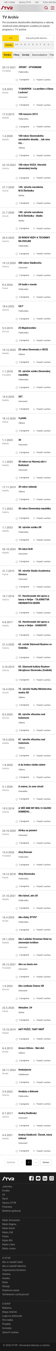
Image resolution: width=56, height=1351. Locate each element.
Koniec (46, 1162)
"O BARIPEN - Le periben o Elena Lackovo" (35, 90)
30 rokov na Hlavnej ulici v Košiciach (32, 463)
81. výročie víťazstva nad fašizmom (31, 741)
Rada (5, 1282)
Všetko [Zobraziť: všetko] (9, 45)
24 (3, 1194)
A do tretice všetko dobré (31, 764)
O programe (22, 79)
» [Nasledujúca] (36, 1162)
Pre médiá (7, 1320)
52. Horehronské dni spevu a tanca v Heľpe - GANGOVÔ (33, 623)
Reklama (6, 1307)
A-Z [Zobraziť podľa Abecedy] (10, 38)
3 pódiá (22, 418)
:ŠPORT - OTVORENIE (30, 67)
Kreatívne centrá (10, 1290)
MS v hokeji (9, 2)
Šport (5, 1198)
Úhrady (6, 1286)
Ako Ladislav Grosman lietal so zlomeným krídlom (35, 941)
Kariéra (6, 1278)
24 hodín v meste (27, 284)
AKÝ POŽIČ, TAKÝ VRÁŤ (31, 1029)
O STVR (6, 1258)
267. (20, 396)
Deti (37, 2)
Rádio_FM (7, 1232)
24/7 (20, 306)
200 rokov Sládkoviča (30, 262)
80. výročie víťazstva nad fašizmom (31, 716)
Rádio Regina (9, 1224)
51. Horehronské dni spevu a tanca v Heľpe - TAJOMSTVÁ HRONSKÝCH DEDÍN (33, 599)
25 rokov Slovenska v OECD (33, 349)
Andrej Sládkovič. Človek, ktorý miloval (35, 1136)
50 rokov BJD (25, 549)
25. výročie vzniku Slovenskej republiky (34, 373)
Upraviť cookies (10, 1332)
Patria (5, 1236)
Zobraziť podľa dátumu (36, 38)
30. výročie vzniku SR (29, 527)
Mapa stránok (9, 1312)
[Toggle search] (46, 8)
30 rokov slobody (27, 486)
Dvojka (6, 1190)
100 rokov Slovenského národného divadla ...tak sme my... (34, 139)
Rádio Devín (8, 1228)
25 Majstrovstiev (27, 328)
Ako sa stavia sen (27, 964)
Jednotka (7, 1186)
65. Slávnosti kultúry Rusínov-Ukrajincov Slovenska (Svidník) (35, 668)
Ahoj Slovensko (26, 873)
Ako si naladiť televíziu (14, 1266)
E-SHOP (6, 1303)
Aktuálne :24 (25, 1007)
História (6, 1274)
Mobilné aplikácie (11, 1210)
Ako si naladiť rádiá (12, 1262)
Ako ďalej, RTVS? (27, 917)
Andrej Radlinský (27, 1113)
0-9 (16, 44)
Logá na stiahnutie (12, 1316)
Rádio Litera (8, 1244)
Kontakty (7, 1328)
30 (19, 439)
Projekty (6, 1324)
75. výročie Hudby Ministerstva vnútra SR (35, 691)
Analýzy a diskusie (28, 1091)
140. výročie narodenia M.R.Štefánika (30, 189)
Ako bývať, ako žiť (28, 895)
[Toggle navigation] (52, 8)
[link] (42, 79)
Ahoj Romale (25, 852)
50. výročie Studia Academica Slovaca (34, 572)
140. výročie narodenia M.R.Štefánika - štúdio (30, 214)
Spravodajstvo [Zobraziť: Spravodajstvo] (39, 54)
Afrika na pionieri (27, 830)
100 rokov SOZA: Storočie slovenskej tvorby (32, 166)
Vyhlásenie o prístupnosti (15, 1294)
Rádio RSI (7, 1240)
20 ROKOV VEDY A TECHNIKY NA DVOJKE (34, 239)
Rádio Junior (9, 1248)
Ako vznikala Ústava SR (31, 985)
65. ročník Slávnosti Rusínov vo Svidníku (35, 646)
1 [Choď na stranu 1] (28, 1162)
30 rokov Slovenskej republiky (34, 508)
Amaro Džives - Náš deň (31, 1048)
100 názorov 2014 (28, 114)
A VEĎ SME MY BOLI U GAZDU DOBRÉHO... (34, 810)
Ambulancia (24, 1069)
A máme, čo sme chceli (30, 786)
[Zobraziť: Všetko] (7, 55)
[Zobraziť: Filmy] (16, 55)
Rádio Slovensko (11, 1220)
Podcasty (7, 1206)
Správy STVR (25, 2)
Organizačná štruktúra (14, 1270)
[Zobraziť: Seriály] (26, 55)
